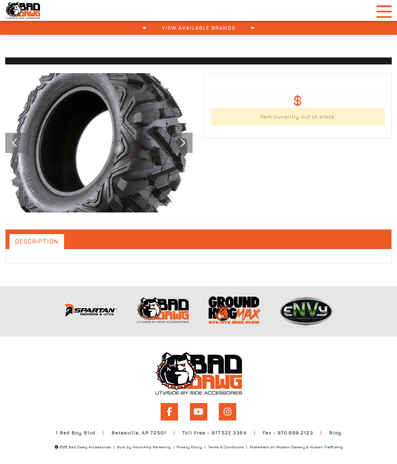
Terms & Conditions (226, 445)
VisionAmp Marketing (151, 445)
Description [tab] (37, 241)
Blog (336, 431)
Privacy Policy (189, 445)
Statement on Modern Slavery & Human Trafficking (296, 445)
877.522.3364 (229, 431)
